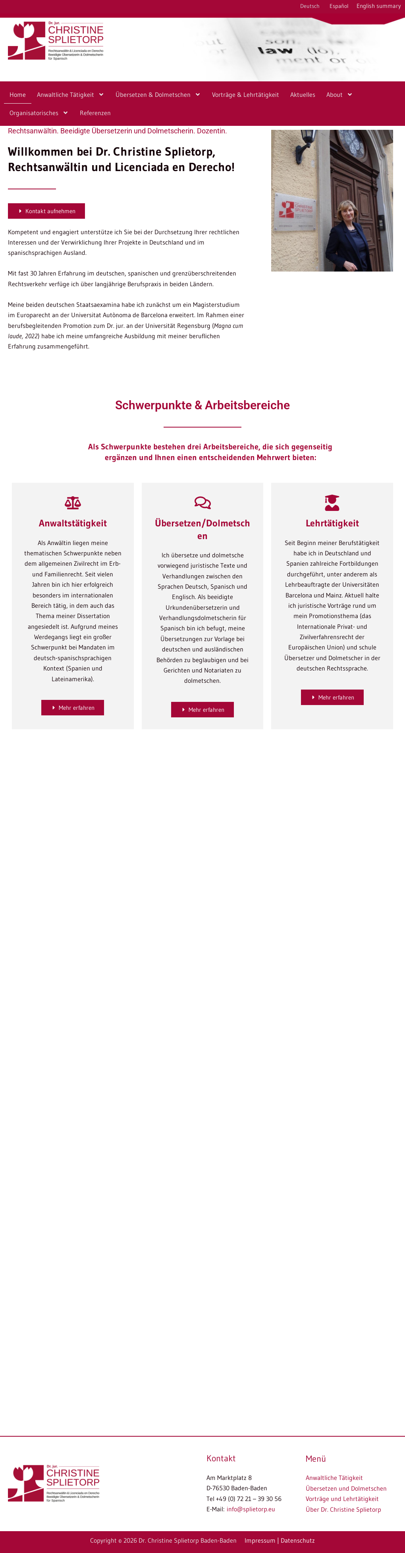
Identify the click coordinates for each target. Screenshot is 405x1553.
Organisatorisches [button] (39, 113)
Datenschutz (298, 1541)
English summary (379, 6)
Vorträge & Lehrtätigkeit (245, 94)
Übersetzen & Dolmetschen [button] (158, 94)
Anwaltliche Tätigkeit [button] (70, 94)
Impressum (260, 1541)
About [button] (339, 94)
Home (18, 94)
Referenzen (95, 113)
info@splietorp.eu (251, 1509)
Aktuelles (302, 94)
